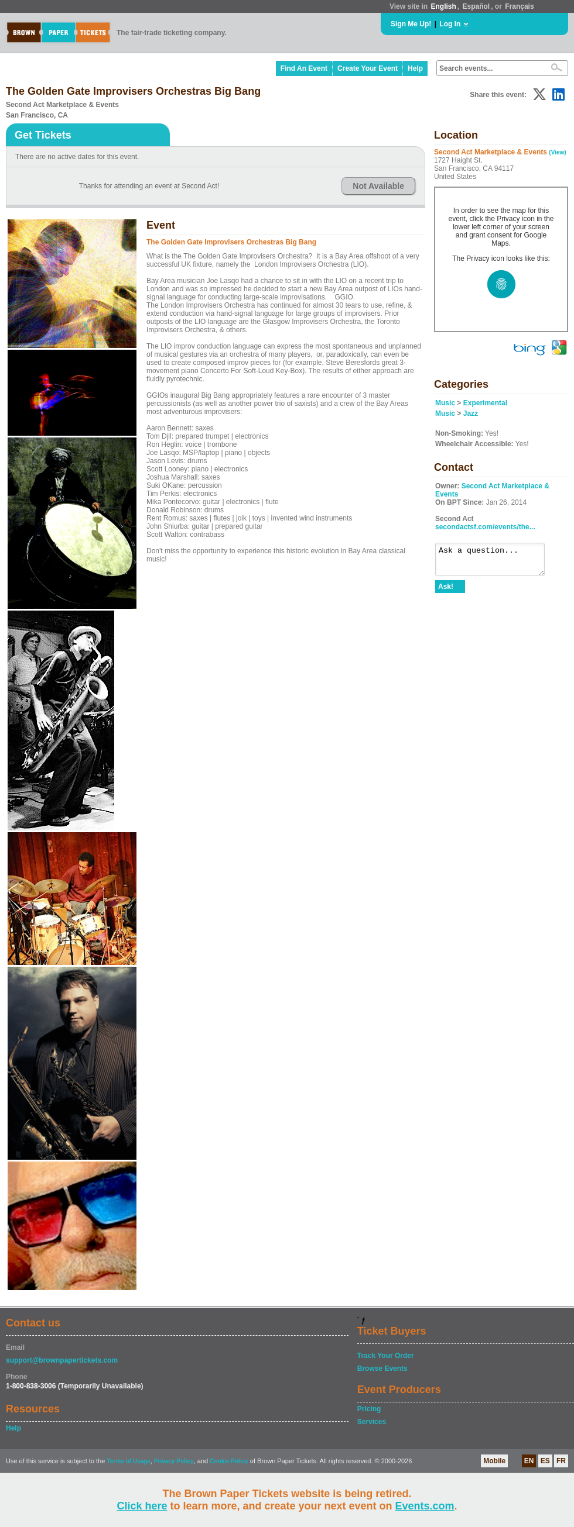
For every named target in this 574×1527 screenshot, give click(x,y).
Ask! (445, 592)
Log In (449, 24)
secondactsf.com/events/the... (485, 527)
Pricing (369, 1409)
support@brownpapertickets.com (62, 1360)
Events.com (425, 1506)
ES (545, 1461)
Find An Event (304, 68)
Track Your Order (385, 1356)
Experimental (485, 403)
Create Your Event (367, 68)
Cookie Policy (229, 1461)
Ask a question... (495, 562)
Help (415, 68)
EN (529, 1461)
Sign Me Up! (411, 24)
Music (445, 403)
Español (476, 6)
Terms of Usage (128, 1461)
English (443, 6)
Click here (142, 1506)
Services (371, 1422)
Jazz (470, 413)
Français (519, 6)
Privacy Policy (174, 1461)
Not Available (378, 186)
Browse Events (382, 1368)
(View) (557, 152)
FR (561, 1461)
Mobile (494, 1461)
